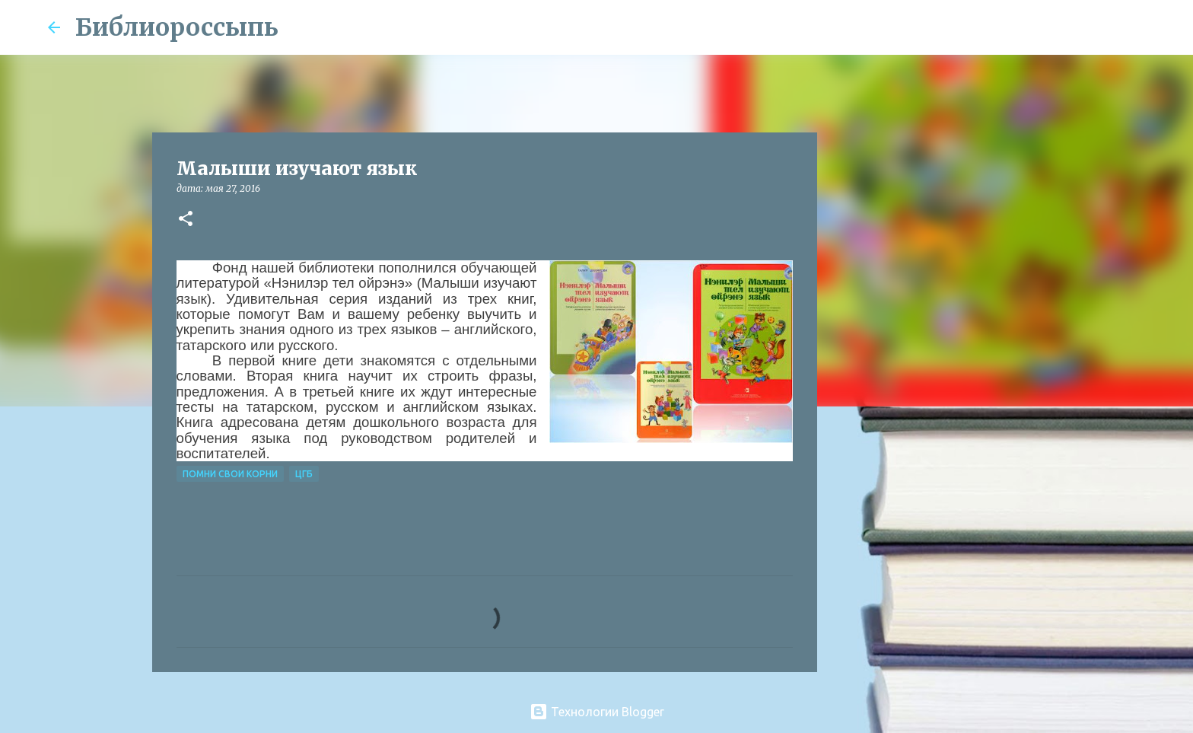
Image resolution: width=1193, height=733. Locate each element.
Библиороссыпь (176, 27)
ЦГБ (304, 474)
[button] (186, 219)
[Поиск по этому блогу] (1069, 27)
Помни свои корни (230, 474)
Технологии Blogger (597, 712)
